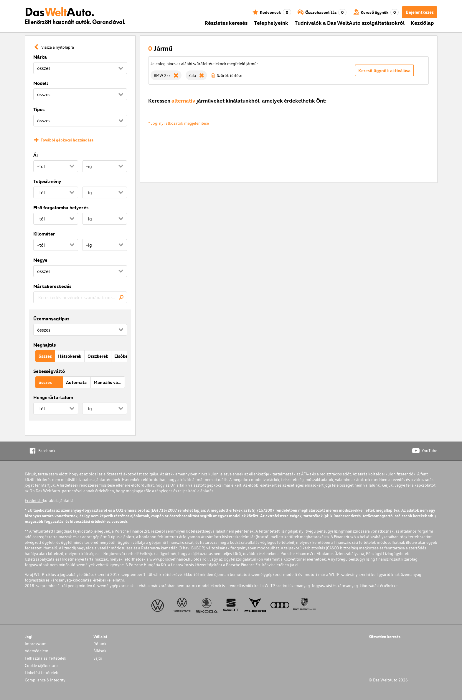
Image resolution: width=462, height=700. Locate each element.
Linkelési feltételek (41, 672)
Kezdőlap (422, 22)
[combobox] (80, 297)
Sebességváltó (49, 371)
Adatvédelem (36, 650)
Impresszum (36, 643)
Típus (38, 109)
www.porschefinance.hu (171, 559)
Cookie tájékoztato (41, 665)
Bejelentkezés (420, 12)
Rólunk (99, 643)
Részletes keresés (226, 22)
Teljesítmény (47, 181)
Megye (40, 260)
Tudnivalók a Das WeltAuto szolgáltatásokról (350, 22)
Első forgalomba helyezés (60, 207)
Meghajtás (44, 345)
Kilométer (44, 234)
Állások (99, 650)
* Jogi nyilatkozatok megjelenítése (178, 123)
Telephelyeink (271, 22)
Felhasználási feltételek (45, 658)
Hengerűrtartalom (53, 397)
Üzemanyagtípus (51, 319)
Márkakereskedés (52, 286)
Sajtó (97, 658)
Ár (35, 155)
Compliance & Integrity (45, 680)
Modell (40, 83)
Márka (40, 57)
